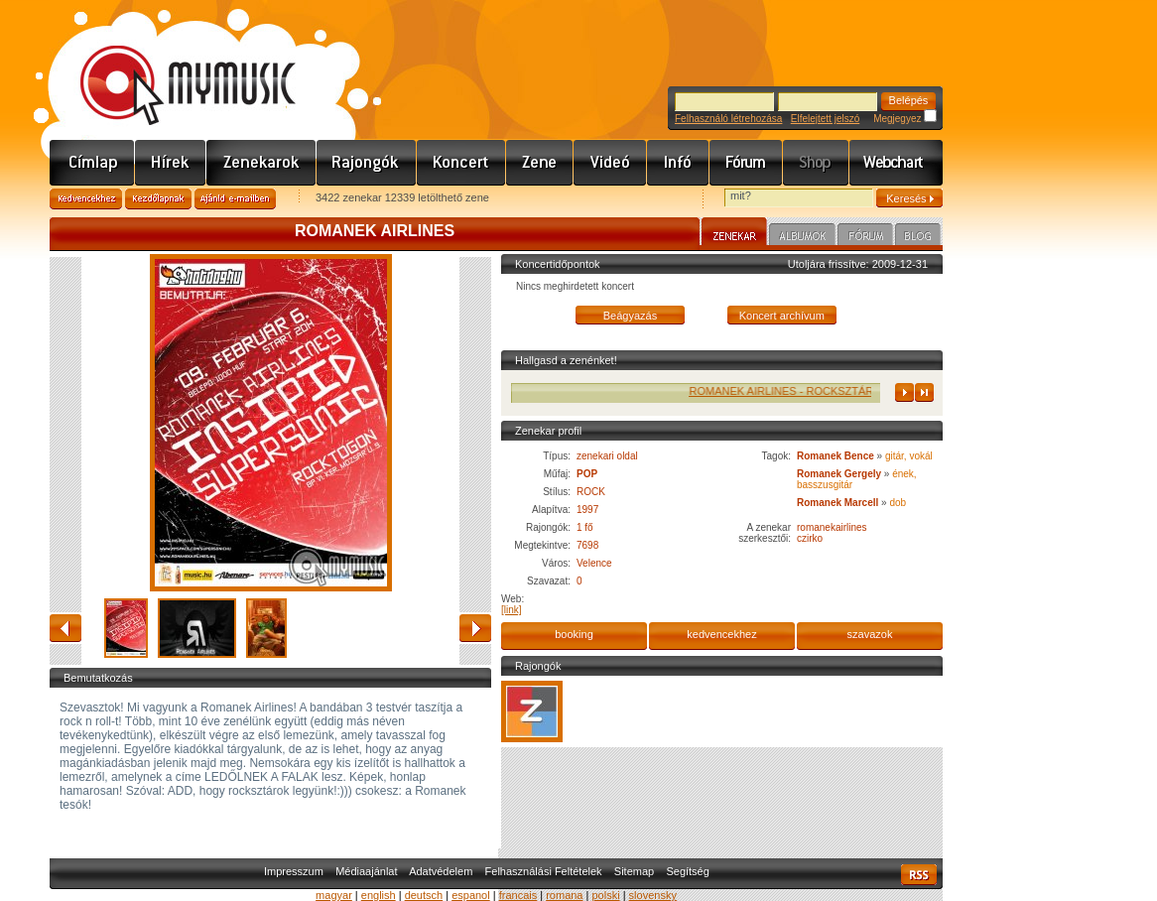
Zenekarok (261, 163)
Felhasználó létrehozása (728, 118)
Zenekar (734, 234)
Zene (540, 163)
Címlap (92, 163)
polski (605, 895)
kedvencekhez (721, 634)
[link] (511, 609)
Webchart (896, 163)
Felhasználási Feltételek (543, 871)
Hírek (170, 163)
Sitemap (634, 871)
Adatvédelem (440, 871)
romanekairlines (832, 527)
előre (475, 628)
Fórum (746, 163)
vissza (65, 628)
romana (564, 895)
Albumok (802, 237)
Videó (610, 163)
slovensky (653, 895)
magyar (334, 895)
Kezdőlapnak (158, 199)
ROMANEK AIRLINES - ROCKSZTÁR (793, 391)
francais (518, 895)
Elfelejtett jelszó (825, 118)
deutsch (424, 895)
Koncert (461, 163)
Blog (918, 237)
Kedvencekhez (86, 199)
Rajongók (367, 163)
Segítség (687, 871)
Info (678, 163)
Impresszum (293, 871)
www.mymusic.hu (171, 64)
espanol (470, 895)
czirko (810, 538)
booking (574, 634)
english (378, 895)
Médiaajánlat (366, 871)
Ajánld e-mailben (235, 199)
